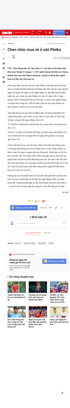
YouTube (24, 32)
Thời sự (26, 37)
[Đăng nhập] (49, 32)
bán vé (18, 243)
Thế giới (32, 37)
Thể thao (11, 44)
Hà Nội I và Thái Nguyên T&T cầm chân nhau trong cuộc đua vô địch (57, 298)
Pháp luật (39, 37)
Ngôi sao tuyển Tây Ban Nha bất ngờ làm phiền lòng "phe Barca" (38, 323)
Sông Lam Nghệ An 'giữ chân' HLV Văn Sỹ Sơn (59, 322)
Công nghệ (55, 37)
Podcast (16, 32)
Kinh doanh (47, 37)
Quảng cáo (39, 32)
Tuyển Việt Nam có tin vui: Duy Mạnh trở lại (16, 297)
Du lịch (64, 37)
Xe (60, 37)
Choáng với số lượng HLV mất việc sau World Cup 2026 (37, 297)
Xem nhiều (15, 37)
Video (21, 37)
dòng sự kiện (29, 243)
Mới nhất (8, 37)
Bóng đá (41, 243)
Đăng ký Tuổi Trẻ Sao (58, 32)
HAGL (51, 243)
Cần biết (31, 32)
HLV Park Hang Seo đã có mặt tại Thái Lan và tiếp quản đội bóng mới (16, 323)
